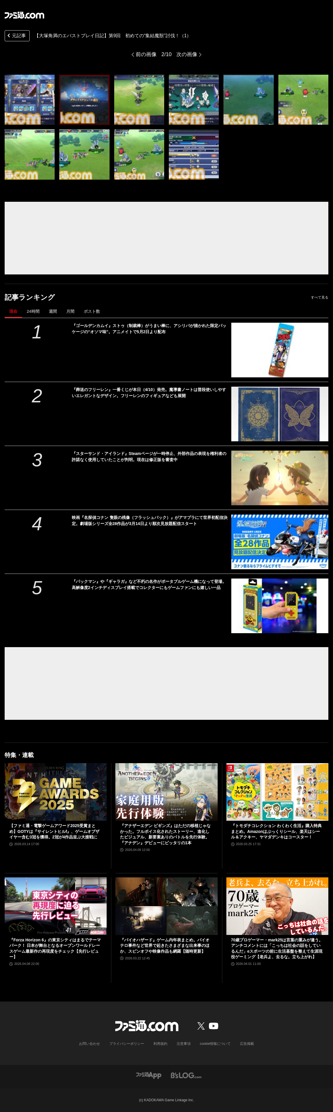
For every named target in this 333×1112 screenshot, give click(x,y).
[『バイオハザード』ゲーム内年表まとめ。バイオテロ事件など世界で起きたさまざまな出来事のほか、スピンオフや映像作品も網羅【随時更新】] (166, 906)
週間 (53, 311)
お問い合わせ (89, 1044)
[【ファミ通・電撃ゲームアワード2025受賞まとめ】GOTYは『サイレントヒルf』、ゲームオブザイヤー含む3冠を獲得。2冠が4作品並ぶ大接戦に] (56, 792)
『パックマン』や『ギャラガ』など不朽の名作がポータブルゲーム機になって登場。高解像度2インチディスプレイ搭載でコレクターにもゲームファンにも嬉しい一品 (149, 584)
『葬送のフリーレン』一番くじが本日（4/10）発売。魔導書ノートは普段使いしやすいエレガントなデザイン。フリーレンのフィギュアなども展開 (149, 392)
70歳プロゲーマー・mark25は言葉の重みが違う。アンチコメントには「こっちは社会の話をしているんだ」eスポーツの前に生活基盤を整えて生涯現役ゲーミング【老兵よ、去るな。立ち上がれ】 (277, 948)
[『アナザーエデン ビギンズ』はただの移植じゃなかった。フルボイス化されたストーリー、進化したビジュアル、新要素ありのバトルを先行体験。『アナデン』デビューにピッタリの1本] (166, 792)
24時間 (33, 311)
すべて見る (319, 297)
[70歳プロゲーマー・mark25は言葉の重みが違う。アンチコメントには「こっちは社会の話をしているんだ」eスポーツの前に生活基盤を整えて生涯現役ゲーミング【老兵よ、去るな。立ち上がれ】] (277, 906)
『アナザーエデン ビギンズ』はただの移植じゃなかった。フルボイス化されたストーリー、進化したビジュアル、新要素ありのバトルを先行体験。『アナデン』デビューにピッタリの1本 (165, 834)
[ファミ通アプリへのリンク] (148, 1075)
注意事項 (184, 1044)
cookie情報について (215, 1044)
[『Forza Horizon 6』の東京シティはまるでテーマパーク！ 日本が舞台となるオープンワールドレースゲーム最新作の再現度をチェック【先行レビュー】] (56, 906)
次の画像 (186, 54)
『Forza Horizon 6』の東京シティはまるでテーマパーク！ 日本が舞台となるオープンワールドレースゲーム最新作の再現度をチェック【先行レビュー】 (55, 948)
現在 (13, 311)
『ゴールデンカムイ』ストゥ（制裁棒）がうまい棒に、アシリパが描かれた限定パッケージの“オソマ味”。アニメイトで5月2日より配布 (149, 328)
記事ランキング (30, 297)
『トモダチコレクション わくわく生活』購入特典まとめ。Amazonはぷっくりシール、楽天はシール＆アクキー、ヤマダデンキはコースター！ (276, 831)
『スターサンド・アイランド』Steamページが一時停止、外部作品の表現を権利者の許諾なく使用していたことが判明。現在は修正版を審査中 (149, 456)
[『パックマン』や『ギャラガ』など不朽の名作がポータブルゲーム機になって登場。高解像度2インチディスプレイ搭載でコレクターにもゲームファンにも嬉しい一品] (279, 606)
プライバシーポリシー (126, 1044)
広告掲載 (247, 1044)
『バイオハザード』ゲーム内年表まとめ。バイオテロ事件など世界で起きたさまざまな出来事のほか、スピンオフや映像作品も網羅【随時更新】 (165, 946)
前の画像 (146, 54)
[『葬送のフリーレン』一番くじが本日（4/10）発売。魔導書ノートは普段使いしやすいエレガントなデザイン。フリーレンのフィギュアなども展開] (279, 414)
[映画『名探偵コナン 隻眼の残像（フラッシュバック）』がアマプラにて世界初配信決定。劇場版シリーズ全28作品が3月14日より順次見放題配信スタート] (279, 542)
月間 (70, 311)
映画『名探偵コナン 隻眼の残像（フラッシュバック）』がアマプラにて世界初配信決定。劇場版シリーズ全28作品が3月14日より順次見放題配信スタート (150, 520)
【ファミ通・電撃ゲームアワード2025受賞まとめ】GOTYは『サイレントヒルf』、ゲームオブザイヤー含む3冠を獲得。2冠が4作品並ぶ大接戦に (54, 831)
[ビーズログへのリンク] (186, 1075)
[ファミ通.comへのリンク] (24, 15)
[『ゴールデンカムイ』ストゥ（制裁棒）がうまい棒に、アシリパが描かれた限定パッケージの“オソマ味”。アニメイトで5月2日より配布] (279, 350)
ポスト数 (92, 311)
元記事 (16, 36)
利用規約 (160, 1044)
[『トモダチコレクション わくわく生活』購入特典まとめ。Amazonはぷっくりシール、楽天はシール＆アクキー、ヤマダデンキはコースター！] (277, 792)
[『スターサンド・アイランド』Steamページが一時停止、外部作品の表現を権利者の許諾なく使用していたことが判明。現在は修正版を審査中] (279, 478)
